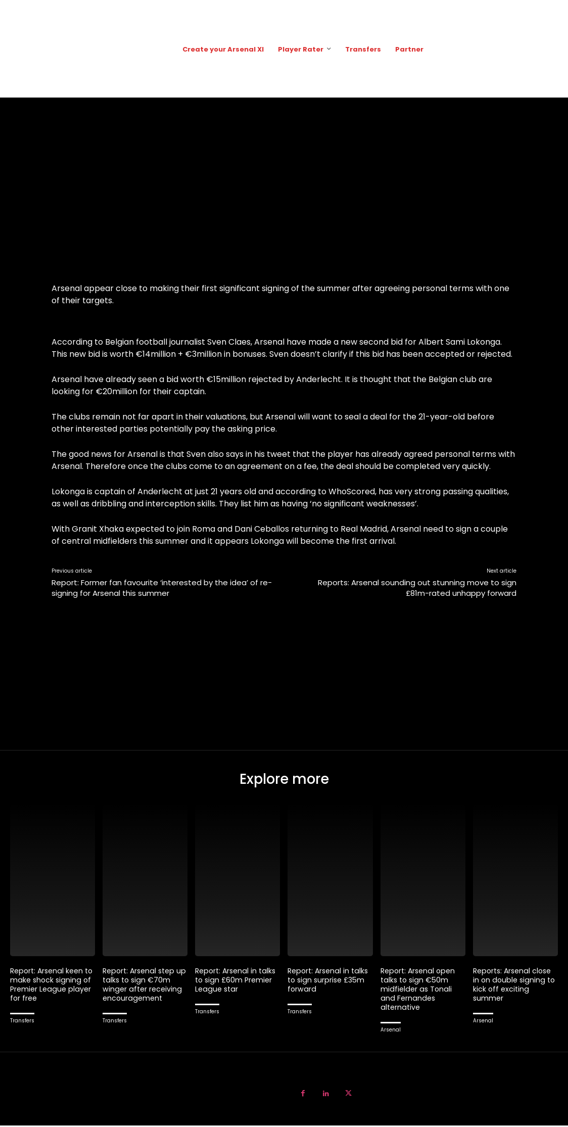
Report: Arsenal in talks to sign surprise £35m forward (330, 981)
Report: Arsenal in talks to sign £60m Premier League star (237, 981)
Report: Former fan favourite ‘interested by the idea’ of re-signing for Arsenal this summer (162, 587)
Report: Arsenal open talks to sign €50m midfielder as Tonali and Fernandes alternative (420, 990)
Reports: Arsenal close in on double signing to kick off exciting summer (515, 986)
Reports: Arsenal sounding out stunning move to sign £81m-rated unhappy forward (417, 587)
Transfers (22, 1022)
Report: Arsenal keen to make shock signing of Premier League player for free (52, 986)
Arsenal (391, 1031)
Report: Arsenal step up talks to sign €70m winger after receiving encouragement (143, 986)
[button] (548, 48)
